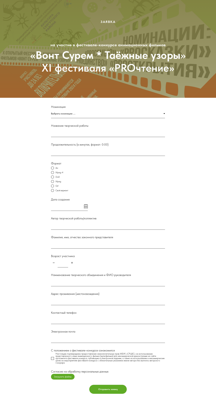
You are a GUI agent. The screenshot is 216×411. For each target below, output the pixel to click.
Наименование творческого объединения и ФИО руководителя (91, 275)
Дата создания (60, 199)
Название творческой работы (69, 125)
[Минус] (53, 263)
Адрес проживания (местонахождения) (75, 294)
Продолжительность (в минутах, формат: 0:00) (80, 144)
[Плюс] (72, 263)
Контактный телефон (63, 312)
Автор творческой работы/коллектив (73, 218)
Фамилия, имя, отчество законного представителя (82, 237)
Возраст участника (63, 256)
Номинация (58, 107)
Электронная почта (63, 331)
